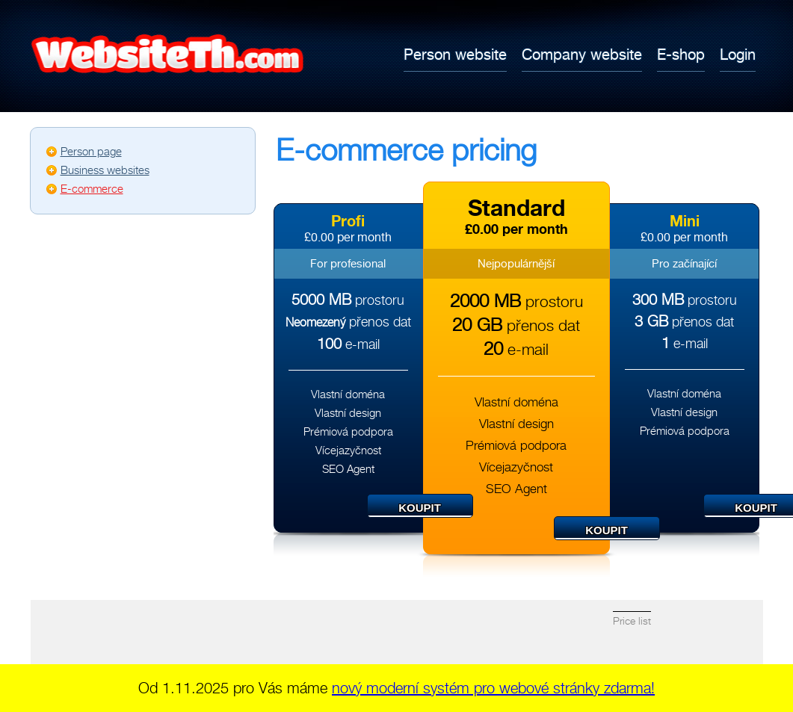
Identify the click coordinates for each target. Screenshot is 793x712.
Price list (632, 621)
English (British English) (711, 16)
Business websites (105, 170)
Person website (455, 54)
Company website (582, 54)
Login (738, 54)
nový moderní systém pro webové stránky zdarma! (493, 688)
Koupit (419, 507)
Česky (681, 16)
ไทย (741, 16)
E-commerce (92, 189)
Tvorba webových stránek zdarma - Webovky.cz (161, 54)
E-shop (681, 54)
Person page (91, 152)
